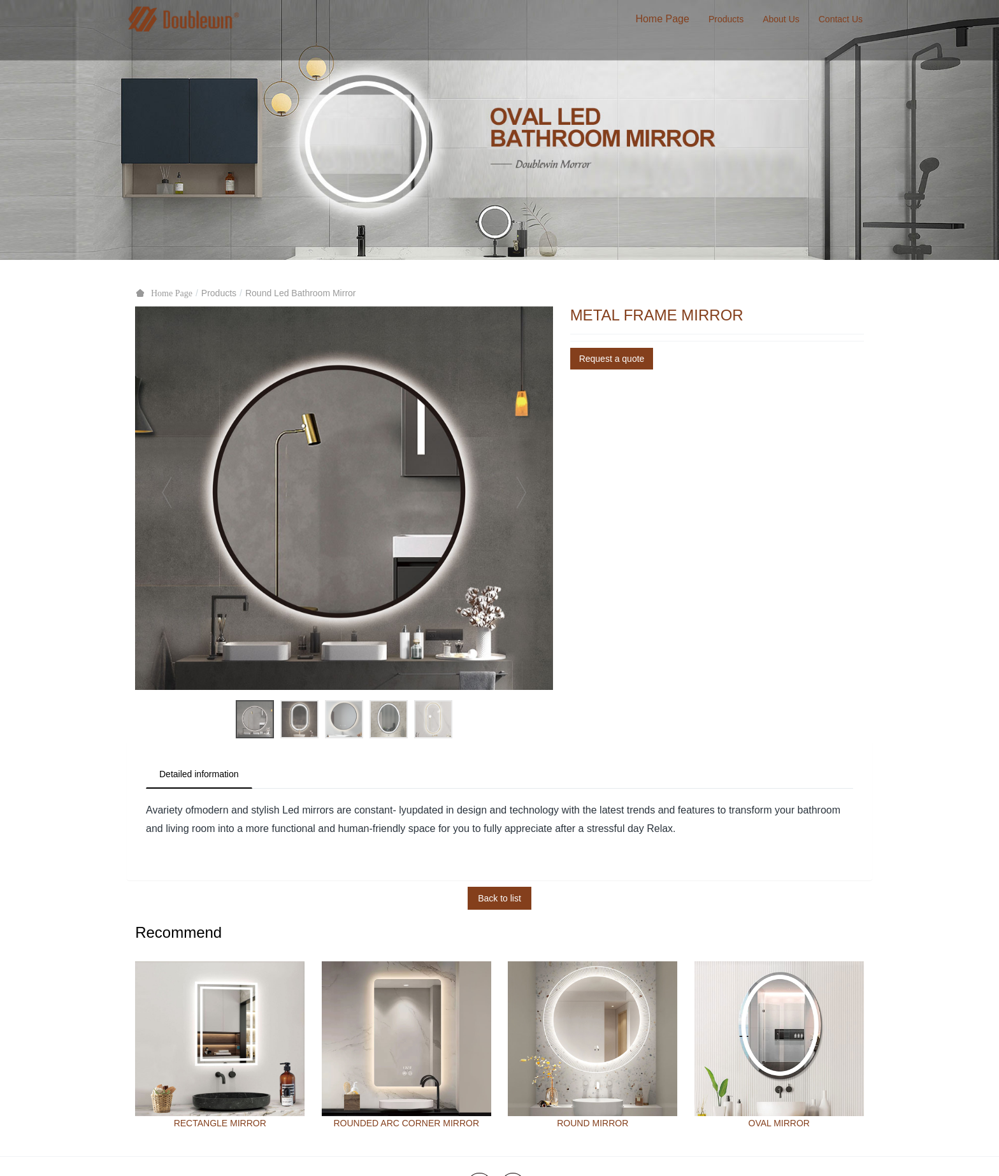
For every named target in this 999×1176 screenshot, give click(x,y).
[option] (344, 498)
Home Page (662, 18)
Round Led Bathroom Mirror (300, 293)
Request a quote (612, 359)
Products (218, 293)
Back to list (499, 898)
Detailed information (199, 774)
